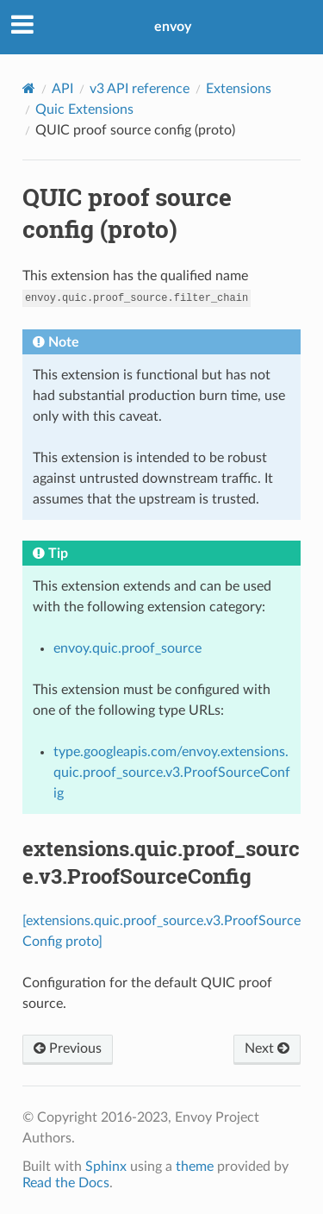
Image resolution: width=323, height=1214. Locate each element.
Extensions (238, 89)
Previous (68, 1048)
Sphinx (106, 1166)
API (62, 89)
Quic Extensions (84, 109)
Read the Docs (65, 1183)
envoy (172, 27)
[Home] (28, 88)
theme (195, 1166)
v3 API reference (139, 89)
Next (267, 1048)
